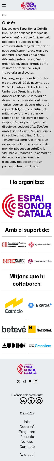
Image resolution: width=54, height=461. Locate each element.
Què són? (27, 427)
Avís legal (27, 454)
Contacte (27, 447)
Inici (4, 15)
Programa (27, 432)
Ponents (27, 437)
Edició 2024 (27, 413)
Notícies (27, 441)
